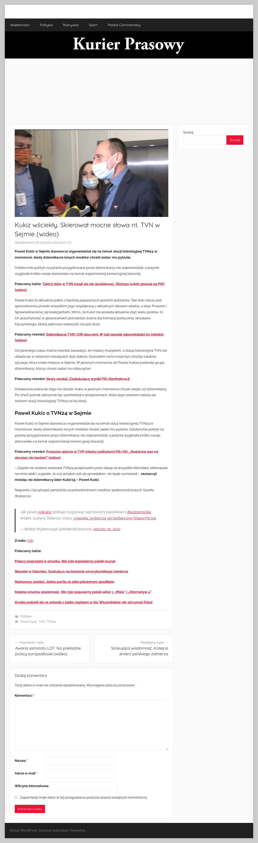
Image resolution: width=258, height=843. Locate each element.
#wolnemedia (139, 512)
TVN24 (51, 621)
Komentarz (24, 695)
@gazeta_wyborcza (89, 518)
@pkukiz (44, 512)
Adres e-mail (26, 773)
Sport (93, 25)
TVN (41, 621)
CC (70, 242)
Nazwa (21, 761)
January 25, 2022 (106, 529)
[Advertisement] (129, 91)
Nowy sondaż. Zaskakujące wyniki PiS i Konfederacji (88, 379)
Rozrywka (71, 25)
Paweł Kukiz (28, 621)
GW (30, 541)
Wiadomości (20, 25)
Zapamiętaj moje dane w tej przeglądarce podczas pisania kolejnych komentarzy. (83, 797)
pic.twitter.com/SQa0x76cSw (131, 518)
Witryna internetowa (32, 786)
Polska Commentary (124, 25)
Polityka (46, 25)
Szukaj (188, 132)
